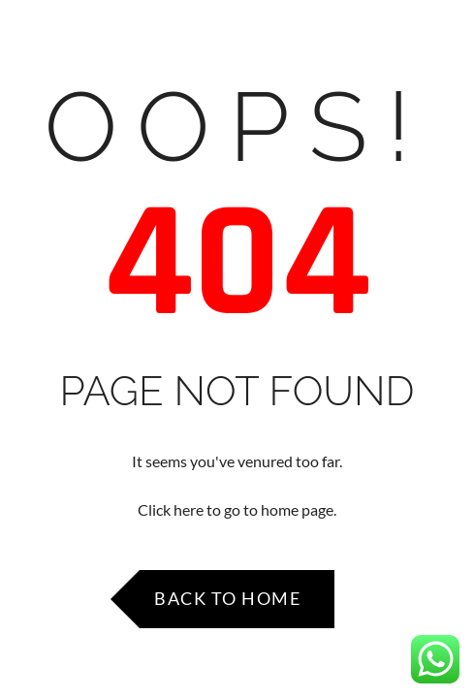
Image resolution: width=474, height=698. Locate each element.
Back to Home (227, 598)
